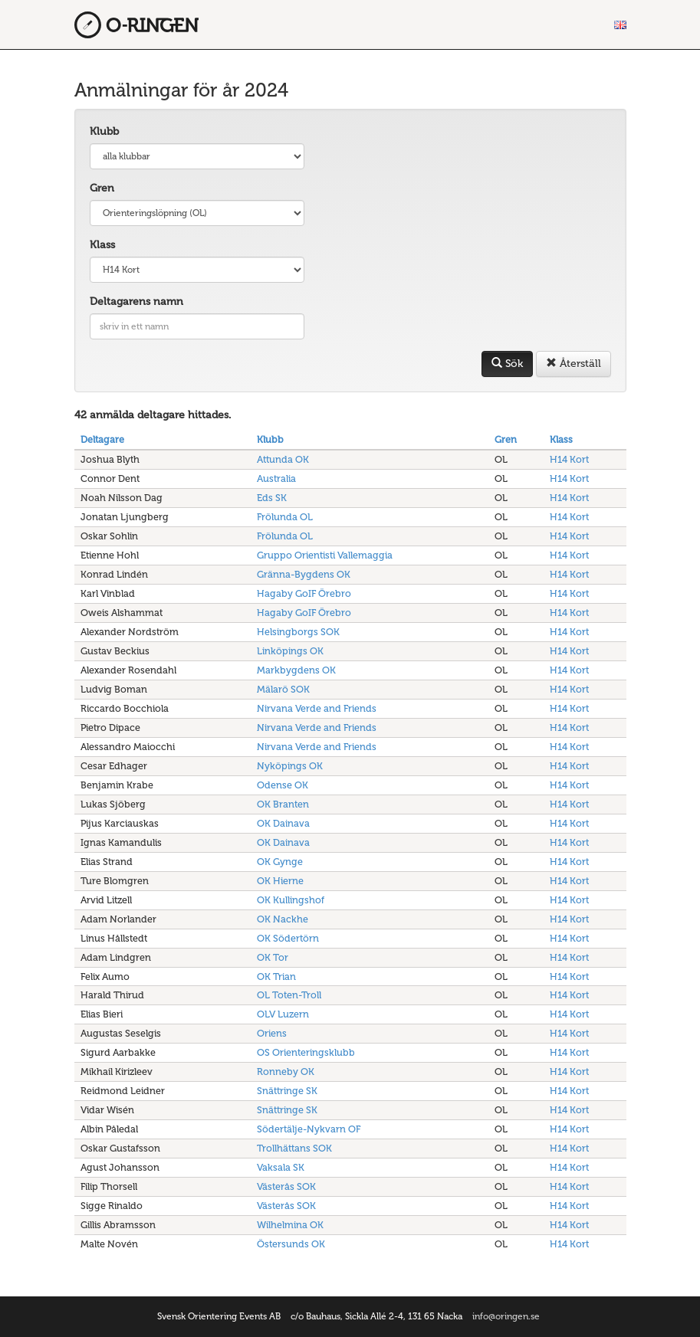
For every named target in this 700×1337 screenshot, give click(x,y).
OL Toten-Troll (289, 995)
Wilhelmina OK (290, 1224)
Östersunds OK (291, 1244)
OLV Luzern (283, 1014)
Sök (507, 363)
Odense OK (282, 785)
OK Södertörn (288, 938)
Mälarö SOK (283, 689)
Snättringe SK (287, 1090)
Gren (102, 188)
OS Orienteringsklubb (306, 1052)
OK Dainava (283, 823)
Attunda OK (283, 459)
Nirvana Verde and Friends (316, 708)
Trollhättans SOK (294, 1148)
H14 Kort (569, 459)
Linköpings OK (290, 651)
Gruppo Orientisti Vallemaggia (325, 555)
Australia (276, 478)
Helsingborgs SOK (298, 631)
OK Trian (276, 976)
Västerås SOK (286, 1186)
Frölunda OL (285, 517)
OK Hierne (280, 880)
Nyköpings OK (290, 766)
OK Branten (283, 804)
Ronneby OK (285, 1071)
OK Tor (272, 957)
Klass (102, 244)
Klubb (104, 131)
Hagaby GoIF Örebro (304, 593)
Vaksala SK (280, 1167)
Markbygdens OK (296, 670)
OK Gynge (280, 861)
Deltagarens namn (136, 301)
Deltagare (102, 439)
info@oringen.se (506, 1316)
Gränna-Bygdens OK (303, 574)
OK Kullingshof (290, 900)
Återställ (573, 363)
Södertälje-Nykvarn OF (308, 1129)
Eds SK (272, 497)
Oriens (272, 1033)
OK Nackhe (282, 919)
